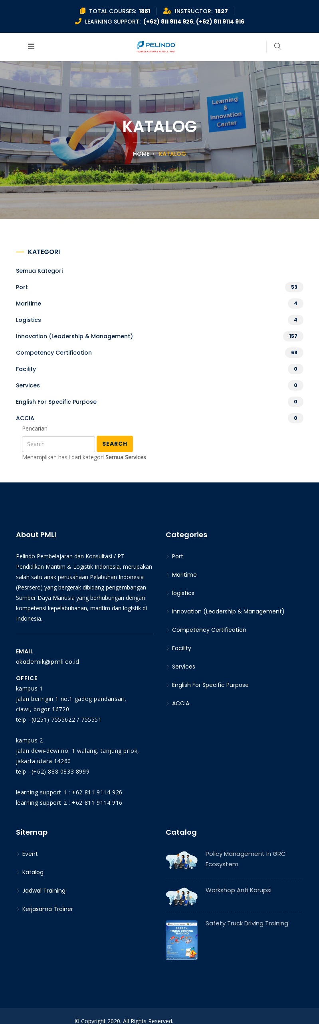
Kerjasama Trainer (44, 909)
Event (27, 854)
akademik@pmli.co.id (47, 662)
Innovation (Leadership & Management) (74, 336)
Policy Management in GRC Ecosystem (246, 858)
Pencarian (35, 428)
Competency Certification (54, 353)
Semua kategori (39, 271)
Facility (26, 369)
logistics (28, 320)
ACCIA (25, 418)
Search (114, 444)
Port (22, 287)
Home (141, 154)
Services (28, 385)
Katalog (30, 872)
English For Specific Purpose (56, 402)
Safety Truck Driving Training (247, 923)
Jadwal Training (40, 891)
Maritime (28, 304)
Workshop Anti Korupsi (238, 890)
